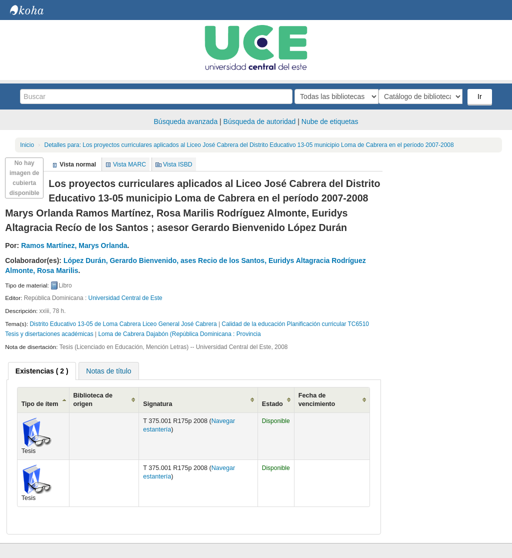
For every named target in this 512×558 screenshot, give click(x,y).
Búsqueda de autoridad (260, 122)
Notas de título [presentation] (108, 371)
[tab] (42, 371)
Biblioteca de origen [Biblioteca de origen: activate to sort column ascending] (93, 400)
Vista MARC (129, 164)
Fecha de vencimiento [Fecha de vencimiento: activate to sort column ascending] (316, 400)
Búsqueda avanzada (186, 122)
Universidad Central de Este (125, 298)
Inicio (27, 145)
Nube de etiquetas (330, 122)
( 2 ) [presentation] (42, 371)
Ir (480, 96)
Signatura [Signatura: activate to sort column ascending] (157, 404)
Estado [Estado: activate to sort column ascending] (272, 404)
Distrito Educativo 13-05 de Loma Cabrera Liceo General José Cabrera (123, 324)
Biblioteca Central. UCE (35, 10)
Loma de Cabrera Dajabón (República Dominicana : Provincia (179, 334)
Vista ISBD (177, 164)
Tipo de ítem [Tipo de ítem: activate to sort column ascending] (40, 404)
